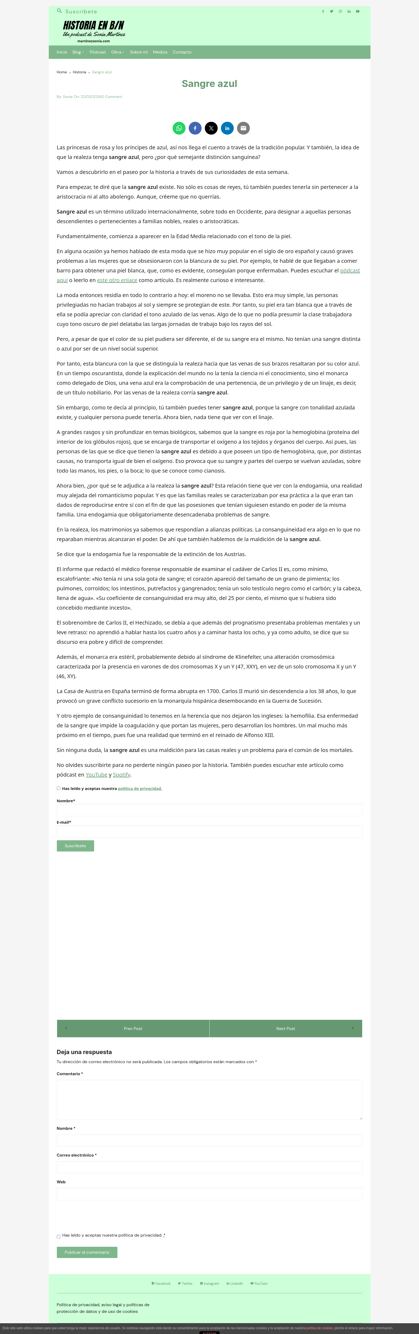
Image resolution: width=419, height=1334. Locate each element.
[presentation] (97, 1221)
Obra (116, 54)
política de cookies (319, 1331)
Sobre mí (139, 54)
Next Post (285, 1030)
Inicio (62, 54)
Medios (160, 54)
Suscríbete (82, 13)
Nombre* (209, 809)
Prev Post (133, 1030)
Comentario (70, 1076)
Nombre (66, 1131)
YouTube (96, 777)
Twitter (179, 1286)
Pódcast (98, 54)
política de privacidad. (140, 790)
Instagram (209, 1286)
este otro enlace (117, 282)
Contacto (182, 54)
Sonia (67, 99)
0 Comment (111, 99)
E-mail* (209, 831)
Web (61, 1184)
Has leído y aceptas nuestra (109, 790)
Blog (77, 54)
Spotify (121, 777)
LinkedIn (241, 1286)
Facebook (149, 1286)
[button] (61, 13)
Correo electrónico (77, 1157)
